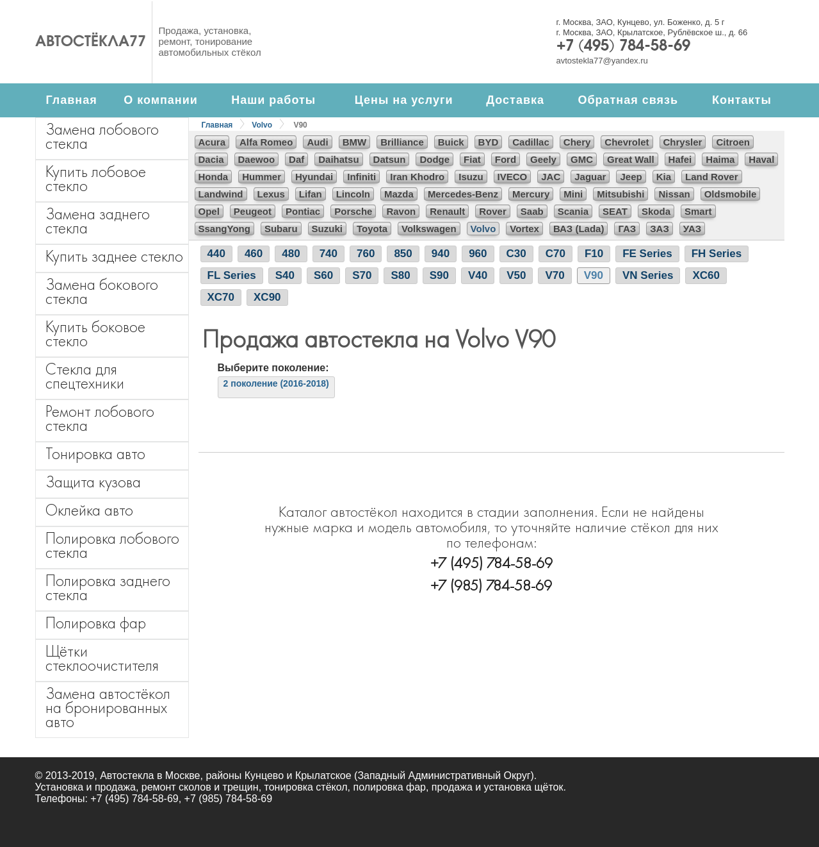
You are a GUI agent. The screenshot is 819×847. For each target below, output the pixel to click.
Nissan (674, 194)
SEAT (615, 211)
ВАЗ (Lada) (578, 228)
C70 (555, 253)
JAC (550, 176)
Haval (761, 159)
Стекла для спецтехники (84, 376)
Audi (317, 142)
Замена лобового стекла (102, 136)
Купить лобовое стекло (95, 178)
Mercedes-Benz (463, 194)
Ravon (401, 211)
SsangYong (224, 228)
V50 (516, 275)
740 (328, 253)
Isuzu (470, 176)
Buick (451, 142)
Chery (577, 142)
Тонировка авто (95, 453)
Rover (493, 211)
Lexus (271, 194)
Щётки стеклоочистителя (102, 658)
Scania (573, 211)
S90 (439, 275)
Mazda (399, 194)
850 (403, 253)
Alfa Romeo (266, 142)
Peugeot (253, 211)
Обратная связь (628, 100)
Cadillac (530, 142)
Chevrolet (626, 142)
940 (441, 253)
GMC (582, 159)
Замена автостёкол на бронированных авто (107, 707)
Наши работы (273, 100)
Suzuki (327, 228)
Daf (296, 159)
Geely (543, 159)
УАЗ (692, 228)
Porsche (353, 211)
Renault (447, 211)
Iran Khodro (417, 176)
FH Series (717, 253)
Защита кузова (93, 481)
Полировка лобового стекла (112, 545)
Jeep (631, 176)
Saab (532, 211)
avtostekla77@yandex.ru (602, 60)
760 (366, 253)
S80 (400, 275)
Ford (505, 159)
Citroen (733, 142)
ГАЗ (627, 228)
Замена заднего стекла (97, 221)
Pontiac (303, 211)
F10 (594, 253)
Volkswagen (429, 228)
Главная (71, 100)
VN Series (647, 275)
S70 (361, 275)
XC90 (267, 297)
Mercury (530, 194)
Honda (214, 176)
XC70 (221, 297)
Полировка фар (95, 622)
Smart (698, 211)
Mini (573, 194)
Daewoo (256, 159)
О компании (161, 100)
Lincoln (353, 194)
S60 (323, 275)
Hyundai (314, 176)
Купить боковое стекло (95, 333)
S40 (285, 275)
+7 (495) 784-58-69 (623, 47)
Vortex (524, 228)
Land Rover (711, 176)
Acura (212, 142)
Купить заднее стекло (114, 256)
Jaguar (590, 176)
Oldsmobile (730, 194)
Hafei (680, 159)
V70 (554, 275)
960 (478, 253)
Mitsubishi (620, 194)
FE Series (647, 253)
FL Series (231, 275)
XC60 (706, 275)
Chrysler (682, 142)
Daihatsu (338, 159)
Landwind (221, 194)
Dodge (434, 159)
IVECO (513, 176)
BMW (355, 142)
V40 (477, 275)
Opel (209, 211)
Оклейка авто (89, 510)
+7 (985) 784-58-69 (491, 585)
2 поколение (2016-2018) (276, 383)
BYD (488, 142)
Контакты (742, 100)
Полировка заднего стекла (107, 587)
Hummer (261, 176)
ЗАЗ (659, 228)
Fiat (472, 159)
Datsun (389, 159)
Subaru (281, 228)
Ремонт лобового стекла (99, 418)
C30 (516, 253)
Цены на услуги (404, 100)
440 (216, 253)
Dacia (211, 159)
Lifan (310, 194)
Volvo (262, 125)
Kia (663, 176)
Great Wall (630, 159)
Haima (720, 159)
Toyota (372, 228)
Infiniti (361, 176)
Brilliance (402, 142)
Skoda (656, 211)
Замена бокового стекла (101, 291)
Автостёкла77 (90, 42)
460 (254, 253)
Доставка (515, 100)
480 (291, 253)
